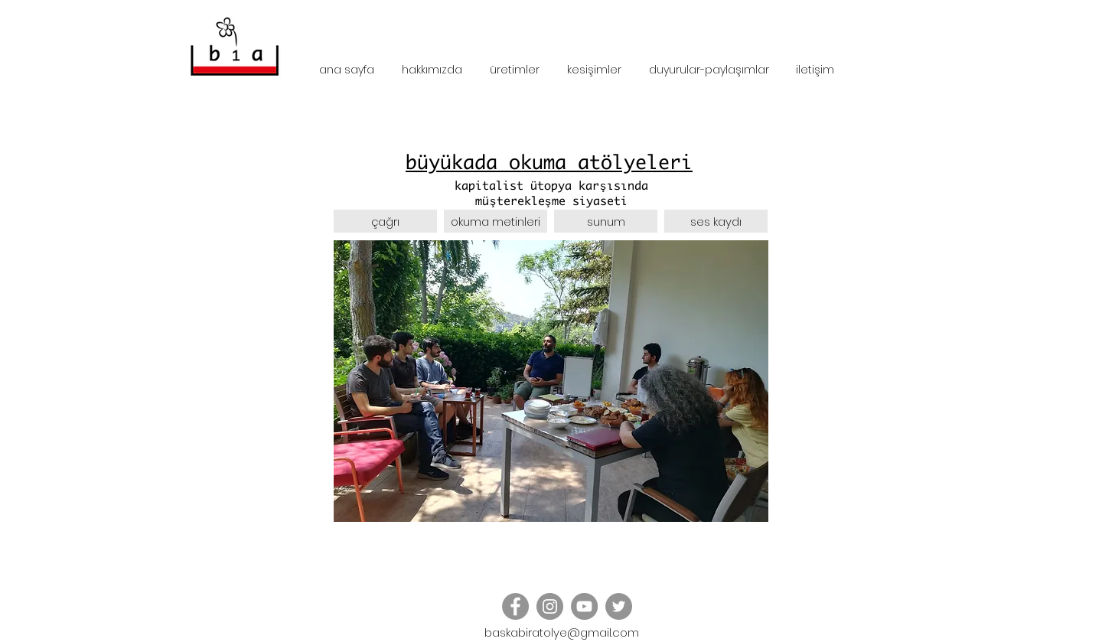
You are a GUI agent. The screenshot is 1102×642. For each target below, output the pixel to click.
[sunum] (605, 222)
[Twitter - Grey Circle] (618, 606)
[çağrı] (385, 222)
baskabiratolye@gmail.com (561, 632)
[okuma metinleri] (495, 222)
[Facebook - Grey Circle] (515, 606)
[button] (716, 222)
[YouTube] (584, 606)
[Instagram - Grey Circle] (549, 606)
